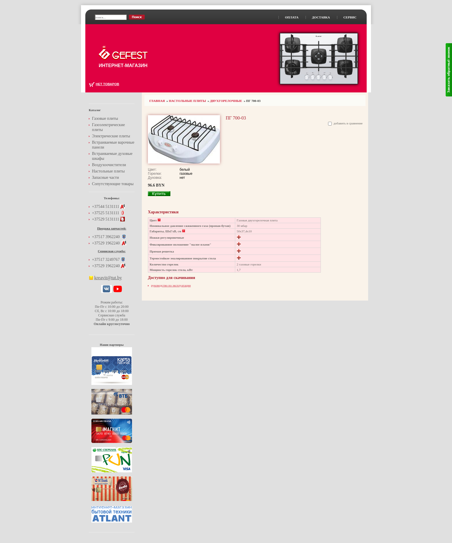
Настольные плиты (187, 100)
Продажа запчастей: (111, 228)
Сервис (350, 17)
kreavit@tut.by (108, 277)
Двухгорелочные (226, 100)
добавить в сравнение (348, 123)
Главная (157, 100)
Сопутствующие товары (112, 183)
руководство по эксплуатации (171, 285)
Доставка (321, 17)
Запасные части (105, 177)
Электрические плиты (111, 136)
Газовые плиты (105, 118)
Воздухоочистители (109, 164)
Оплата (291, 17)
